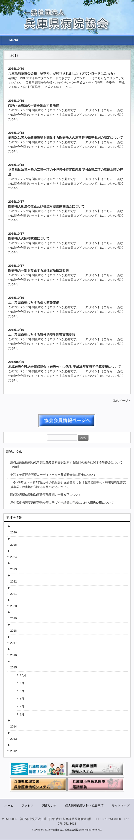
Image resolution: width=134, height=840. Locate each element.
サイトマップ (120, 805)
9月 (22, 683)
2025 (13, 544)
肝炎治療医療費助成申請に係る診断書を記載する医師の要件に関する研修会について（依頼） (66, 465)
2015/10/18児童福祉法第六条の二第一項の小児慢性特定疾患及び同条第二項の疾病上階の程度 (65, 169)
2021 (13, 593)
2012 (13, 751)
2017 (13, 643)
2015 (13, 667)
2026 (13, 532)
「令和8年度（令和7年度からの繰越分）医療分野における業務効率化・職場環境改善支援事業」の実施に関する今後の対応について (68, 485)
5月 (22, 698)
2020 (13, 606)
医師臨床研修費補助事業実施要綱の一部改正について (45, 494)
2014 (13, 726)
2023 (13, 569)
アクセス (27, 805)
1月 (22, 714)
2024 (13, 557)
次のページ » (122, 400)
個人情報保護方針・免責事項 (84, 805)
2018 (13, 630)
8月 (22, 691)
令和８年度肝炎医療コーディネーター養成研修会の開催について (53, 474)
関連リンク (49, 805)
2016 (13, 655)
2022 (13, 581)
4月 (22, 706)
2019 (13, 618)
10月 (23, 675)
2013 (13, 738)
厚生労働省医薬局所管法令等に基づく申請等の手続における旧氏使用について (62, 502)
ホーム (9, 805)
